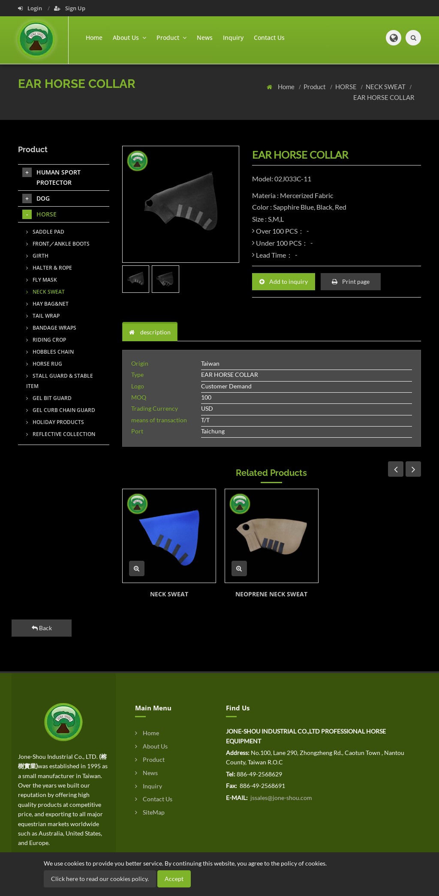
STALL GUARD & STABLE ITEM (59, 381)
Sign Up (69, 8)
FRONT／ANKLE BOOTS (58, 243)
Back (42, 627)
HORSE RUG (44, 363)
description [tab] (150, 332)
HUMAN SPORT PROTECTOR (51, 177)
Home (94, 37)
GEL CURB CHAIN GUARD (60, 410)
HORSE (346, 86)
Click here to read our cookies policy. (100, 878)
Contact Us (269, 37)
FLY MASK (41, 279)
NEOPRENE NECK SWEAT (271, 594)
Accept (174, 878)
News (205, 37)
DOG (36, 198)
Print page (351, 281)
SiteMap (150, 812)
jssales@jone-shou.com (280, 797)
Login (30, 8)
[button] (393, 37)
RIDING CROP (46, 339)
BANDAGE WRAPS (51, 327)
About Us (151, 746)
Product (315, 86)
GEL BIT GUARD (49, 398)
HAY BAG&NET (47, 303)
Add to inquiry (283, 281)
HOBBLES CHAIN (50, 351)
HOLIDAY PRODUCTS (55, 422)
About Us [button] (129, 37)
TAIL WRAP (43, 315)
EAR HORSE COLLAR (384, 97)
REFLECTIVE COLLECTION (60, 434)
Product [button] (171, 37)
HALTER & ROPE (49, 267)
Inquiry (233, 37)
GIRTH (37, 255)
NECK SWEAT (386, 86)
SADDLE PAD (45, 231)
